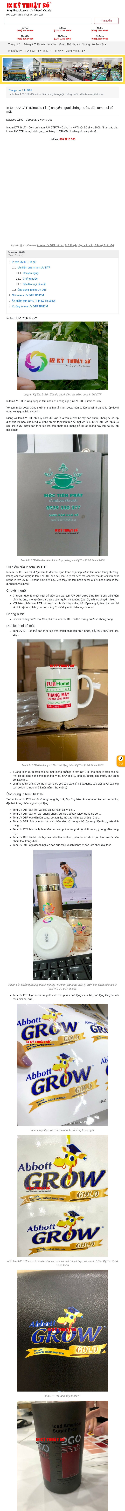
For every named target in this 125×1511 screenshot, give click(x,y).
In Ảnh (51, 44)
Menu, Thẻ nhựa (68, 44)
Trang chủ (14, 44)
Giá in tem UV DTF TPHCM (26, 295)
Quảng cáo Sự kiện (93, 44)
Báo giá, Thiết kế (34, 44)
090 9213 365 (67, 139)
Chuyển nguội (27, 273)
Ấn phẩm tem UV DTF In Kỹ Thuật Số (32, 301)
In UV (58, 50)
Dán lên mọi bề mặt (30, 284)
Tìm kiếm (106, 20)
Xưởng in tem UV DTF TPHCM (28, 306)
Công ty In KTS (74, 50)
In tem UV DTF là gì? (22, 262)
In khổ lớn (14, 50)
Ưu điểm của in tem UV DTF (31, 268)
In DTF (47, 50)
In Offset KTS (32, 50)
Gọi (120, 760)
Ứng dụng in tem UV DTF (29, 290)
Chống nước (26, 279)
